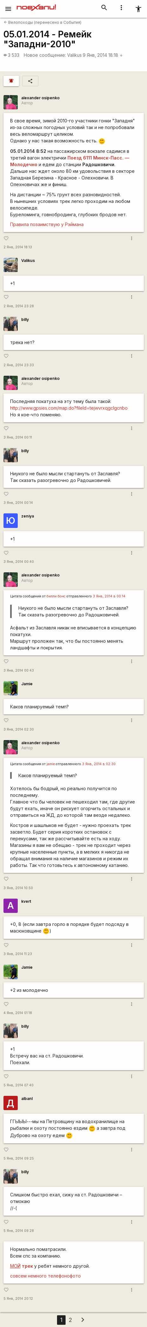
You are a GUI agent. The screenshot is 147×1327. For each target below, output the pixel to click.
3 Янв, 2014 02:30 (18, 729)
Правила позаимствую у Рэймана (47, 224)
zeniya (27, 516)
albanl (27, 1098)
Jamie (27, 683)
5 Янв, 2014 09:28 (18, 1231)
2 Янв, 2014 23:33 (18, 365)
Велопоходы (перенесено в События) (42, 22)
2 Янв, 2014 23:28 (18, 306)
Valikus (74, 55)
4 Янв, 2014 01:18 (17, 1013)
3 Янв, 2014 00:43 (18, 670)
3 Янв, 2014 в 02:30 (99, 764)
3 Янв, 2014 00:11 (17, 437)
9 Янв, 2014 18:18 (103, 55)
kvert (26, 901)
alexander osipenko (40, 97)
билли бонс (56, 596)
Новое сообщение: (45, 55)
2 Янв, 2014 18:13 (17, 247)
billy (25, 319)
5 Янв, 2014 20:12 (18, 1299)
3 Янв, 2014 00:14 (18, 503)
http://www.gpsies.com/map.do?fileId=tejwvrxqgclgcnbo (69, 408)
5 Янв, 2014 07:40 (18, 1085)
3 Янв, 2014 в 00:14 (109, 596)
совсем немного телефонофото (45, 1275)
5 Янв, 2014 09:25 (18, 1158)
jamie (51, 764)
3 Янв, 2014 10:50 (18, 888)
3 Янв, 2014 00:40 (18, 562)
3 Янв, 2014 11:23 (17, 954)
